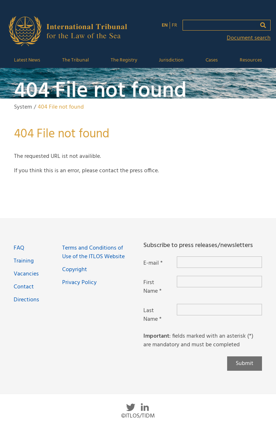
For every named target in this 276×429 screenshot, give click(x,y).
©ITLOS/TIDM (138, 416)
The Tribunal (75, 60)
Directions (26, 300)
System (23, 107)
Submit (244, 363)
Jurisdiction (171, 60)
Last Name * (152, 315)
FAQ (19, 248)
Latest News (27, 60)
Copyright (74, 269)
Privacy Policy (79, 282)
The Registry (124, 60)
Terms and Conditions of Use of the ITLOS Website (93, 252)
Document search (249, 38)
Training (24, 261)
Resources (251, 60)
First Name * (152, 287)
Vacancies (26, 274)
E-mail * (153, 263)
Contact (24, 287)
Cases (212, 60)
